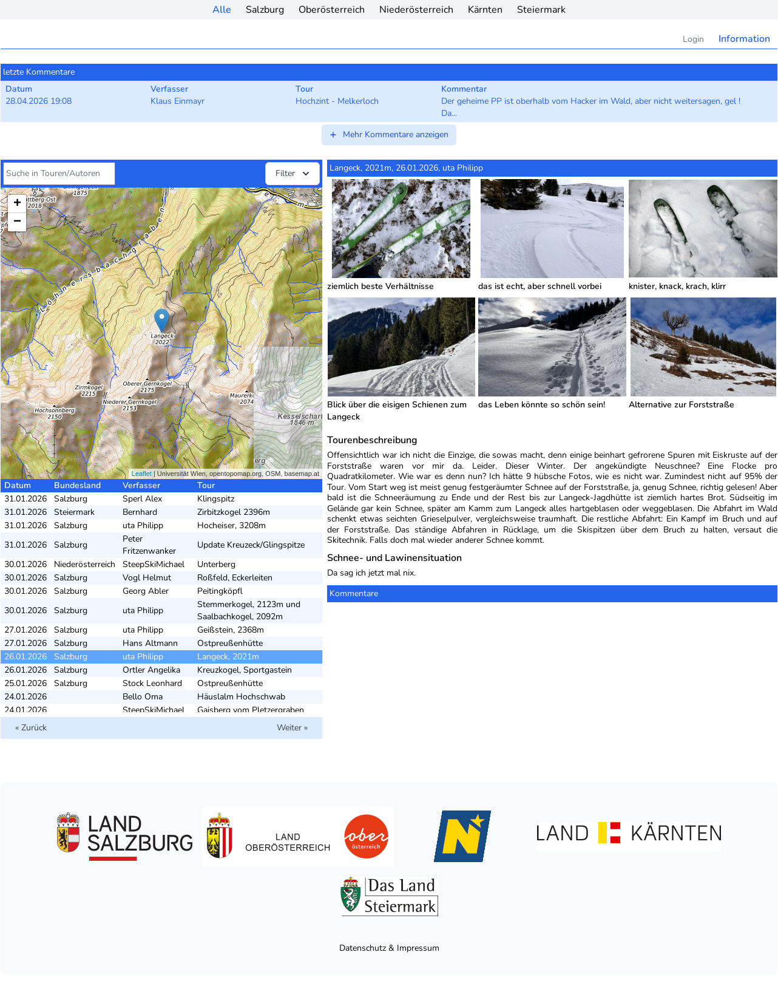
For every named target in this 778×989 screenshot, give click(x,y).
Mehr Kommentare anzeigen (388, 134)
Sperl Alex (142, 499)
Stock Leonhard (152, 683)
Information (744, 39)
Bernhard (140, 512)
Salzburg (265, 9)
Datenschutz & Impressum (389, 948)
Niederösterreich (416, 9)
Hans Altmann (150, 643)
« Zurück (31, 727)
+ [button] (17, 204)
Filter (294, 174)
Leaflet (142, 473)
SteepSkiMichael (153, 564)
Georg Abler (146, 591)
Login (693, 39)
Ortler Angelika (151, 670)
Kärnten (485, 9)
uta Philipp (143, 525)
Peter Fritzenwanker (149, 545)
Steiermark (541, 9)
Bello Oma (143, 696)
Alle (221, 9)
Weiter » (292, 727)
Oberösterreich (332, 9)
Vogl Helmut (147, 577)
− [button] (17, 222)
